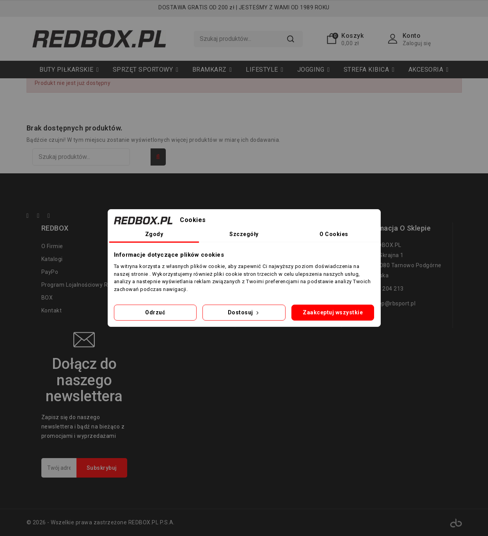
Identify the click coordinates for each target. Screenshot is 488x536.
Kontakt (51, 310)
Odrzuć (155, 312)
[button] (145, 69)
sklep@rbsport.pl (393, 303)
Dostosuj (244, 312)
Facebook (31, 216)
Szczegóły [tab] (244, 234)
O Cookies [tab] (333, 234)
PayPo (50, 272)
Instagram (52, 216)
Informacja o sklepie (396, 228)
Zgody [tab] (154, 234)
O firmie (52, 246)
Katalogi (52, 259)
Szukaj (290, 39)
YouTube (41, 216)
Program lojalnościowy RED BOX (78, 291)
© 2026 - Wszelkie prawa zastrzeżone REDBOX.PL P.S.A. (101, 522)
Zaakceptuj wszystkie (333, 312)
